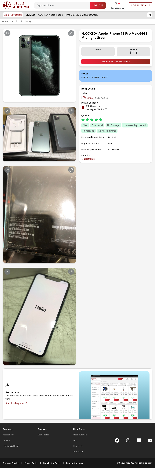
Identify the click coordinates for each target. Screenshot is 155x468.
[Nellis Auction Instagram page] (128, 440)
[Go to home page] (16, 5)
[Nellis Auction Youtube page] (150, 440)
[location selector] (117, 5)
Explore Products (13, 14)
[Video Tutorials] (80, 434)
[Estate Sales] (43, 434)
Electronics (88, 158)
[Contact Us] (78, 451)
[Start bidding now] (16, 403)
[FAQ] (75, 440)
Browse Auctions (74, 463)
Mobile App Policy (52, 463)
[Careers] (6, 440)
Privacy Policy (31, 463)
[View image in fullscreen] (71, 33)
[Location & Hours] (11, 446)
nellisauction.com (143, 462)
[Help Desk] (77, 446)
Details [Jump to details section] (14, 21)
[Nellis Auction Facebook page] (117, 440)
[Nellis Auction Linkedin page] (139, 440)
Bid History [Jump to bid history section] (25, 21)
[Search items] (63, 5)
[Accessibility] (8, 434)
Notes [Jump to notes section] (5, 21)
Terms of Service (11, 463)
